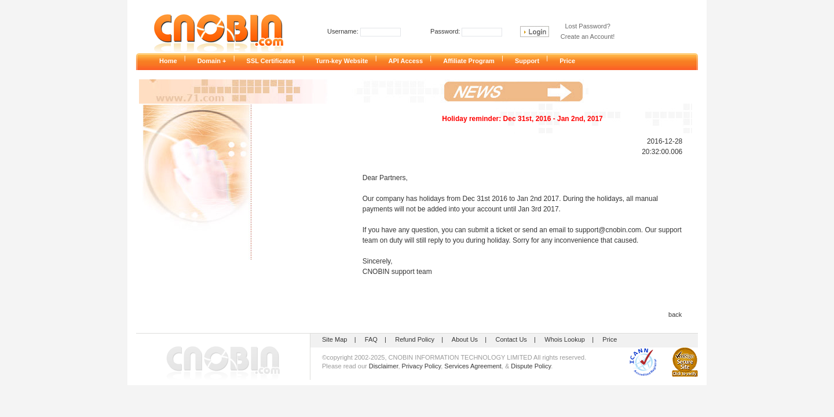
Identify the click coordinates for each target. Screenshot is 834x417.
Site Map (334, 339)
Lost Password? (587, 26)
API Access (409, 60)
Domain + (215, 60)
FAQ (371, 339)
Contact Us (510, 339)
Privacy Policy (421, 366)
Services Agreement (472, 366)
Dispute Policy (531, 366)
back (675, 314)
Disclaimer (383, 366)
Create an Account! (588, 36)
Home (171, 60)
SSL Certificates (274, 60)
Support (530, 60)
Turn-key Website (345, 60)
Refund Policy (414, 339)
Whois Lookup (564, 339)
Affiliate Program (472, 60)
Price (570, 60)
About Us (465, 339)
